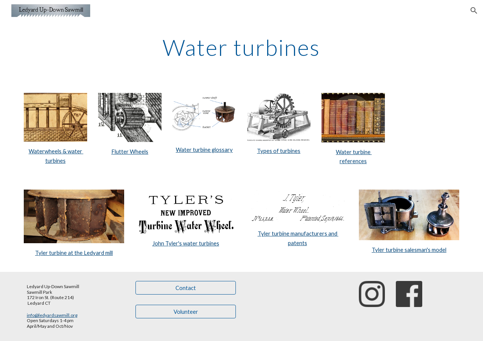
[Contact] (185, 287)
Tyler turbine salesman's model (409, 250)
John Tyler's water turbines (185, 243)
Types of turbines (278, 151)
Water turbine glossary (204, 150)
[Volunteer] (185, 311)
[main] (241, 47)
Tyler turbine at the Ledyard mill (74, 253)
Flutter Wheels (129, 151)
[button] (474, 11)
